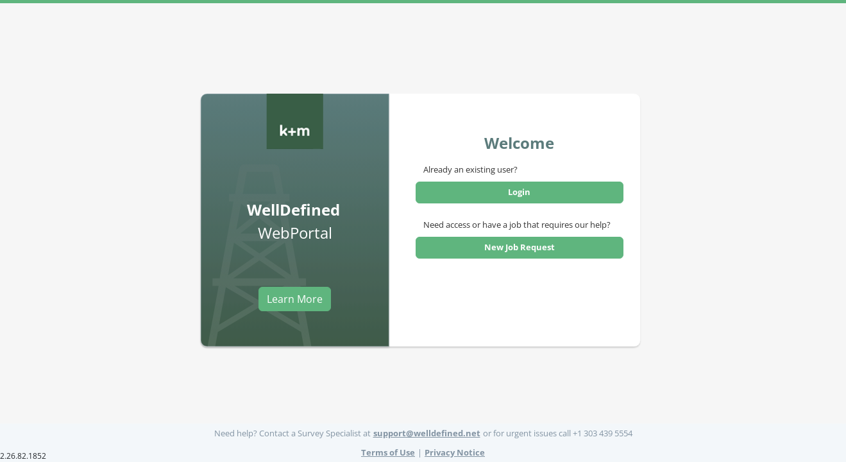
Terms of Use (388, 452)
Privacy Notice (455, 452)
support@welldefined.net (426, 433)
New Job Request (519, 247)
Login (519, 192)
